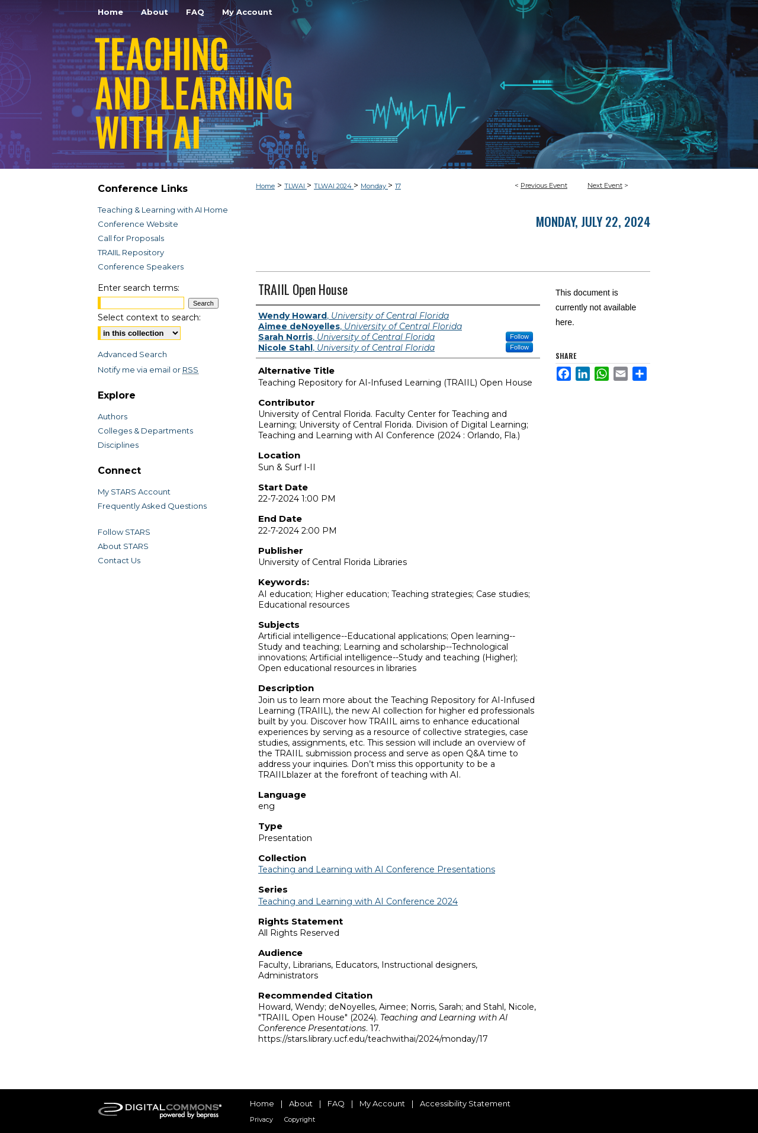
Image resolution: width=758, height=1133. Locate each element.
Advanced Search (132, 354)
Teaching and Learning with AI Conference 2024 (358, 901)
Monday (374, 186)
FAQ (336, 1103)
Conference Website (138, 224)
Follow (519, 336)
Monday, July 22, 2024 (593, 221)
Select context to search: (149, 317)
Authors (112, 416)
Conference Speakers (141, 266)
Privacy (261, 1119)
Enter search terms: (138, 288)
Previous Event (544, 185)
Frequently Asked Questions (152, 506)
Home (265, 186)
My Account (382, 1103)
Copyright (299, 1119)
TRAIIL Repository (131, 252)
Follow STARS (124, 532)
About (301, 1103)
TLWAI (295, 186)
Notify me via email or (148, 369)
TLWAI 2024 (334, 186)
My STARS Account (134, 491)
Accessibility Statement (465, 1103)
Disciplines (118, 445)
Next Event (604, 185)
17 (398, 186)
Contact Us (119, 560)
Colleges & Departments (145, 430)
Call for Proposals (131, 238)
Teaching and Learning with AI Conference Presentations (376, 869)
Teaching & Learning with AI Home (163, 209)
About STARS (123, 546)
